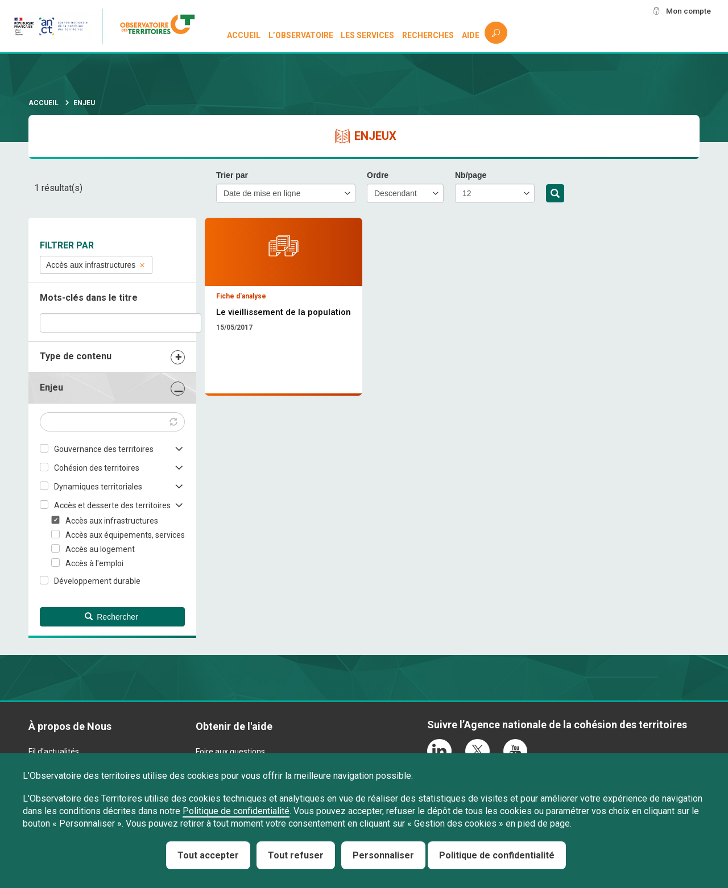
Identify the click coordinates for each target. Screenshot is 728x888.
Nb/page (470, 175)
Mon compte (687, 10)
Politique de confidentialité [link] (497, 855)
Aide (470, 35)
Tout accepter (208, 855)
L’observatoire (300, 35)
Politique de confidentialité (236, 811)
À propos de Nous (69, 726)
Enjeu (51, 387)
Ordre (377, 175)
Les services (368, 35)
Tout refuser (296, 855)
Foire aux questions (230, 751)
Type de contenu (75, 356)
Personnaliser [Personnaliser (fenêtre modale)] (383, 855)
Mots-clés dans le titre (89, 297)
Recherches (428, 35)
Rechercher (555, 193)
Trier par (232, 175)
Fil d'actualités (53, 751)
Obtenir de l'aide (234, 726)
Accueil (243, 35)
